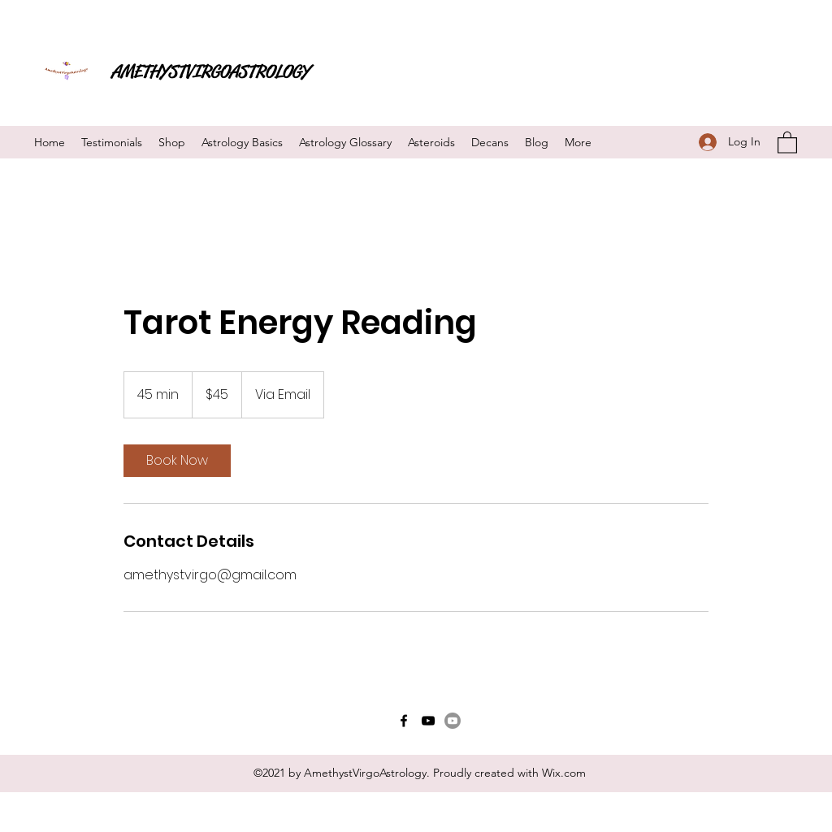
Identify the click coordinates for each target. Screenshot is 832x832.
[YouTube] (428, 721)
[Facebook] (404, 721)
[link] (177, 460)
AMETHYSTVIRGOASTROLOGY (210, 71)
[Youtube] (452, 721)
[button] (787, 142)
